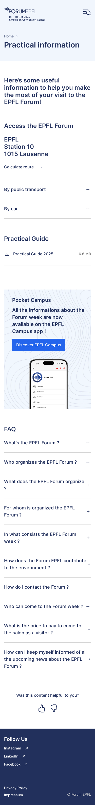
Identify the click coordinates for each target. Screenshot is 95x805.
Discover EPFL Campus (38, 344)
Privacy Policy (15, 788)
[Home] (24, 10)
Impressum (13, 795)
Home (9, 36)
